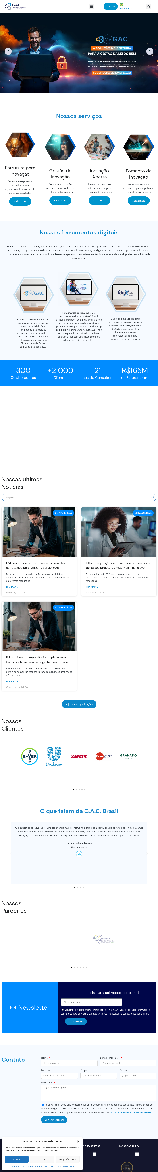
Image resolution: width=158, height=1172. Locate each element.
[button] (78, 1141)
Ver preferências (67, 1159)
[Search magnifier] (153, 497)
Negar (42, 1159)
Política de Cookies (18, 1166)
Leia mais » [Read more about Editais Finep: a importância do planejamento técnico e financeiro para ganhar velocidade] (12, 681)
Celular (124, 1070)
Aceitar (16, 1159)
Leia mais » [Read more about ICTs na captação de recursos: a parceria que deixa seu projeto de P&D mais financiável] (92, 587)
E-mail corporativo (110, 1057)
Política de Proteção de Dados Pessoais (132, 1112)
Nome (44, 1057)
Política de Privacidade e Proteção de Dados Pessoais (51, 1166)
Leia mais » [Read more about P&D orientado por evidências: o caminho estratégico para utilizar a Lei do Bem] (12, 587)
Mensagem (47, 1082)
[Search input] (77, 497)
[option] (79, 51)
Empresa (46, 1070)
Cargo (83, 1070)
